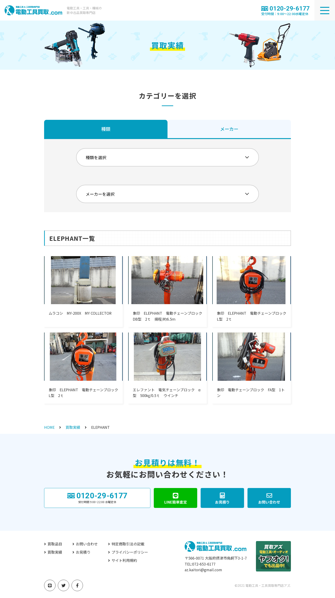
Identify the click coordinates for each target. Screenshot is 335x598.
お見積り (83, 552)
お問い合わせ (87, 544)
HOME (49, 427)
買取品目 (55, 544)
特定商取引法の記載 (128, 544)
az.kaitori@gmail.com (203, 569)
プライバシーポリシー (130, 552)
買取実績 (73, 427)
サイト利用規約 (124, 560)
